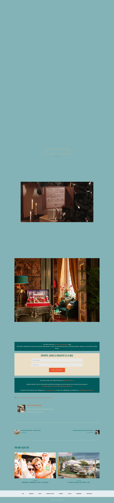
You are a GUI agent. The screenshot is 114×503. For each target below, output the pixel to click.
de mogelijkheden (50, 390)
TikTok (70, 386)
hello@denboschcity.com (86, 390)
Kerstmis (50, 397)
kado (44, 397)
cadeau (35, 397)
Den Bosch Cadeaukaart (61, 344)
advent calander (21, 397)
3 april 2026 (35, 480)
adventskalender (29, 397)
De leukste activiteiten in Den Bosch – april (79, 482)
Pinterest (51, 386)
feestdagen (39, 397)
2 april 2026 (79, 480)
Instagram (45, 386)
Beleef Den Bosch (69, 380)
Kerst (46, 397)
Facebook (64, 386)
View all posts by (35, 412)
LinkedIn (58, 386)
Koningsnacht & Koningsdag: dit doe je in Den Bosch (35, 482)
